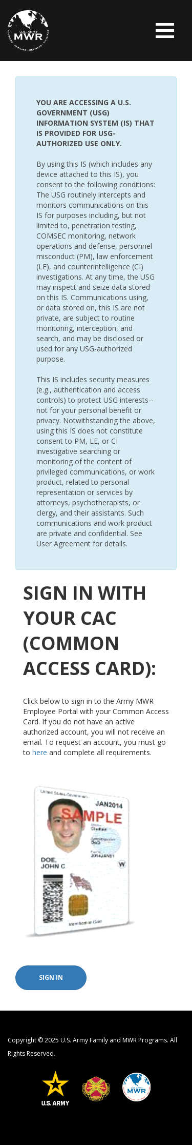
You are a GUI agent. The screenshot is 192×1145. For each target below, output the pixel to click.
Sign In (51, 977)
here (39, 752)
